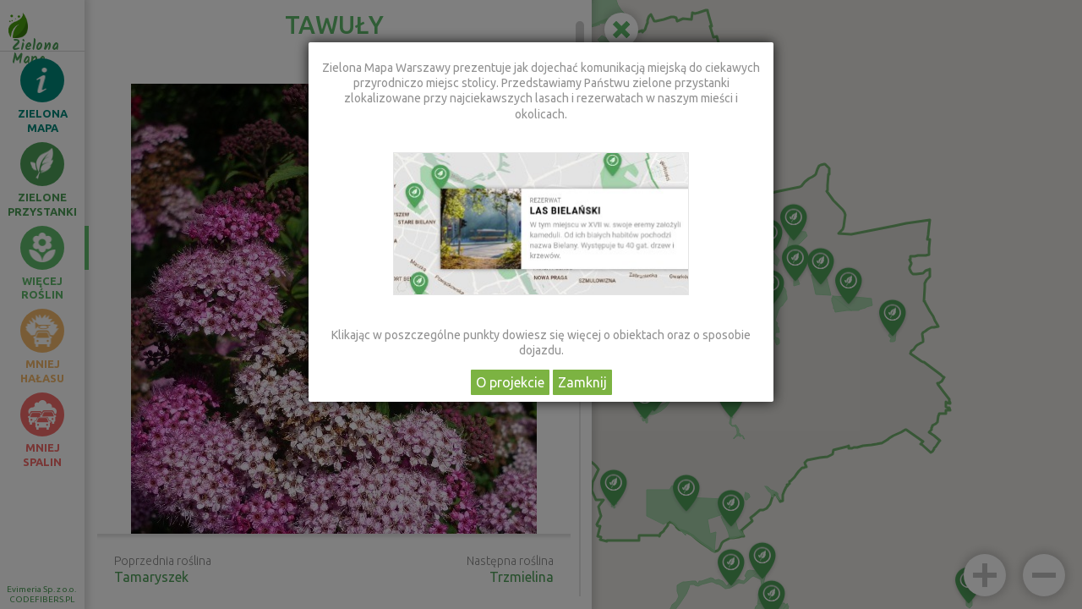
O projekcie (510, 382)
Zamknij (582, 382)
